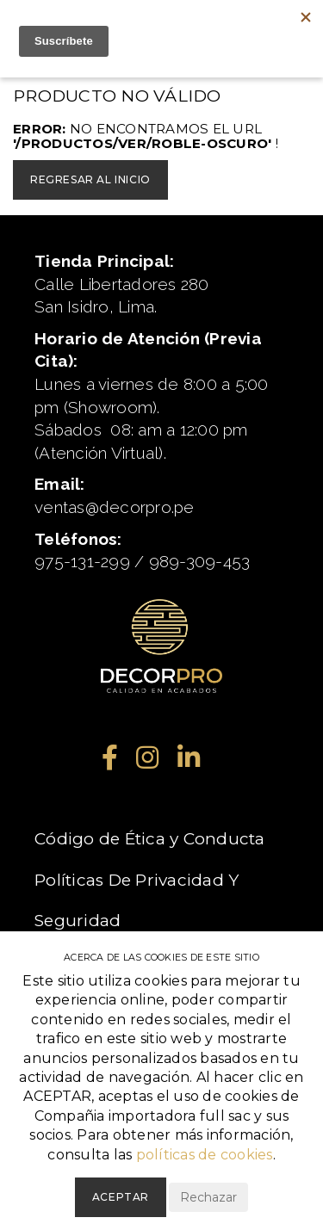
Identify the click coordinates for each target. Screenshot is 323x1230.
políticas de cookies (204, 1155)
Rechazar (208, 1197)
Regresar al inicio (90, 179)
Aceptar (120, 1196)
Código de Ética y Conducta (149, 839)
